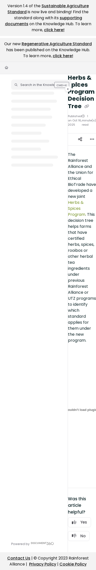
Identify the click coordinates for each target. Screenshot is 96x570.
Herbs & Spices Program (76, 208)
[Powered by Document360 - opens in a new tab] (32, 543)
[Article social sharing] (80, 139)
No (79, 536)
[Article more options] (92, 139)
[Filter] (77, 85)
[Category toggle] (68, 89)
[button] (41, 85)
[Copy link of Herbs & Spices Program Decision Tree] (87, 106)
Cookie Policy (73, 564)
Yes (79, 522)
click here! (54, 30)
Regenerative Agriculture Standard (57, 44)
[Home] (6, 67)
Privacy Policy (42, 564)
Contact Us (18, 558)
